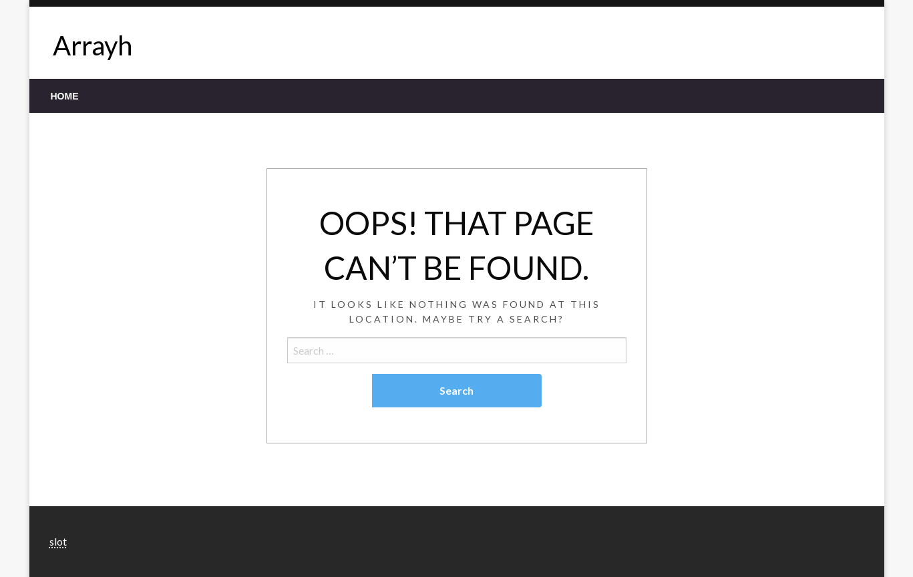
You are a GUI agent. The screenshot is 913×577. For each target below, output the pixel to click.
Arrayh (92, 45)
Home (65, 96)
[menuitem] (64, 96)
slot (58, 541)
